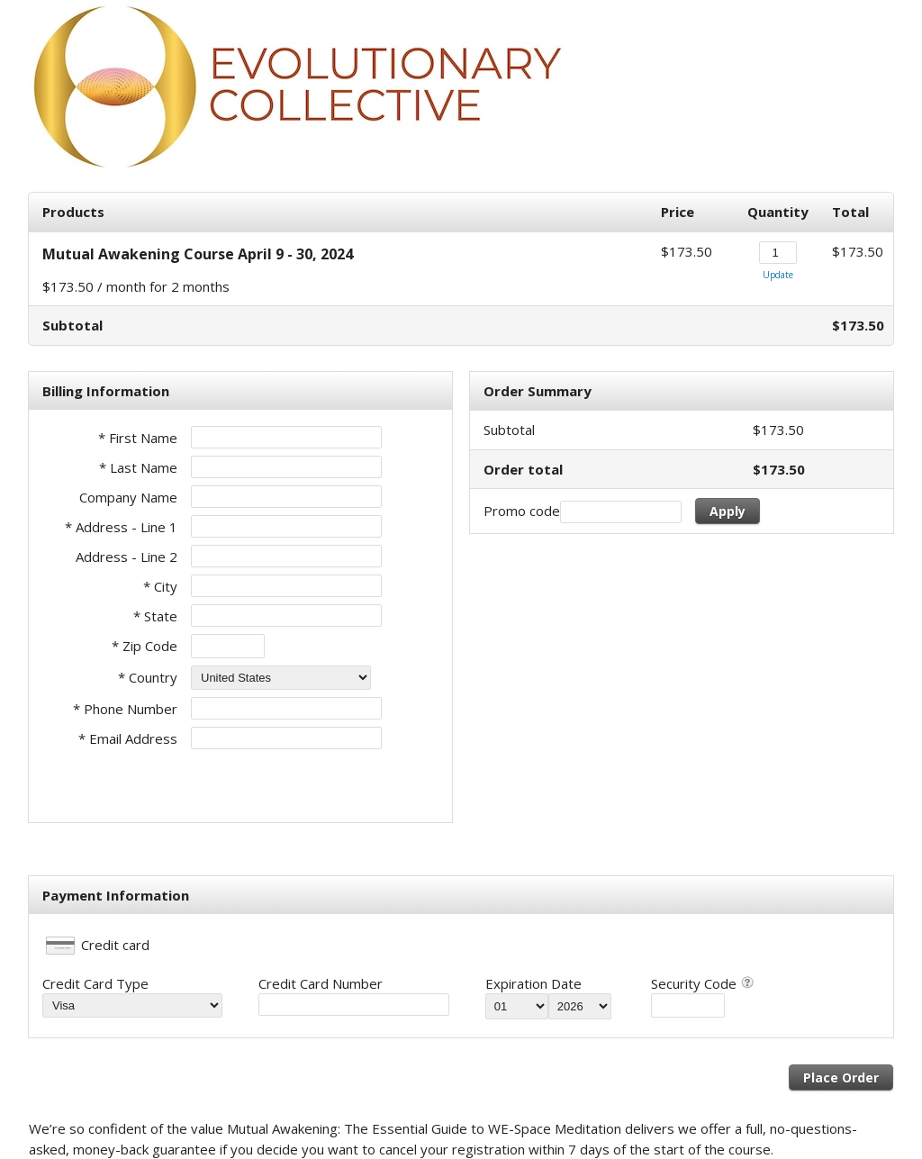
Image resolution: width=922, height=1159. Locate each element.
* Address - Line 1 (121, 527)
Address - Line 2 (126, 557)
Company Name (128, 497)
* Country (147, 677)
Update (778, 274)
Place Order (841, 1077)
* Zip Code (144, 646)
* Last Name (138, 467)
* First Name (137, 438)
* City (160, 586)
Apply (728, 511)
